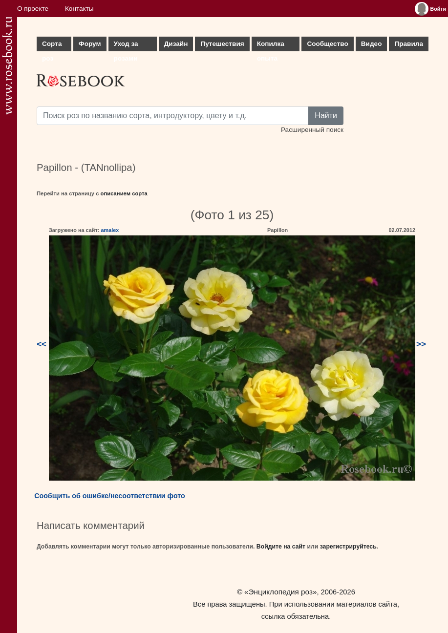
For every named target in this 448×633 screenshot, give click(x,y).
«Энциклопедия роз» (280, 592)
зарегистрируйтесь (348, 546)
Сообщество (327, 43)
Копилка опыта (270, 45)
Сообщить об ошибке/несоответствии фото (109, 496)
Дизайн (176, 43)
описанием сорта (124, 193)
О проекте (32, 8)
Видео (371, 43)
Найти (326, 115)
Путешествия (222, 43)
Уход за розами (126, 45)
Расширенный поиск (312, 129)
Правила (408, 43)
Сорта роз (52, 45)
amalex (110, 230)
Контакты (79, 8)
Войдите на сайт (280, 546)
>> (421, 344)
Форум (90, 43)
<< (41, 344)
